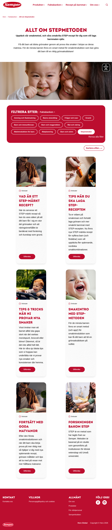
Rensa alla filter (96, 137)
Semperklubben (75, 515)
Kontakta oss (8, 501)
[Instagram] (104, 502)
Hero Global (83, 523)
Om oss (94, 5)
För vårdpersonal (75, 510)
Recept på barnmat (75, 5)
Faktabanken (54, 5)
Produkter (38, 5)
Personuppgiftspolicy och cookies (42, 501)
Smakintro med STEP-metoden (78, 313)
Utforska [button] (27, 256)
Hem (4, 17)
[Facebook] (98, 502)
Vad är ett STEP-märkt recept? (29, 200)
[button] (107, 4)
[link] (31, 172)
